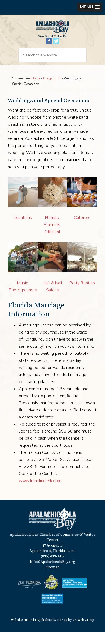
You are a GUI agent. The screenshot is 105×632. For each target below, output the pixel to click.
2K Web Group (83, 620)
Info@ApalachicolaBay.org (52, 561)
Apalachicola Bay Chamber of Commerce (52, 27)
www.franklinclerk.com (40, 481)
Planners (52, 225)
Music (22, 283)
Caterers (82, 218)
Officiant (52, 232)
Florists (52, 218)
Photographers (23, 290)
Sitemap (53, 567)
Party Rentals (82, 283)
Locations (23, 218)
